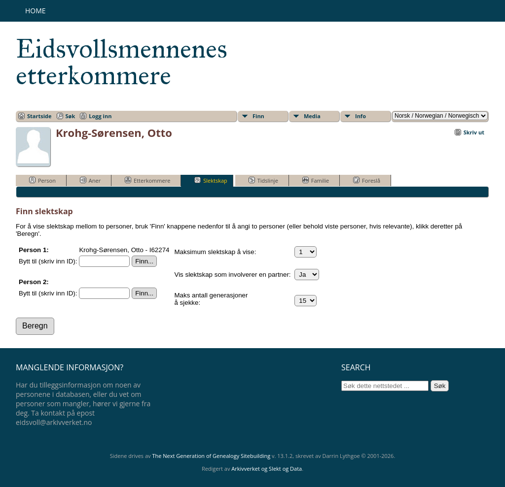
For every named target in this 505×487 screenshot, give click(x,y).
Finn (258, 116)
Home (35, 10)
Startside (39, 116)
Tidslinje (263, 180)
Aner (90, 180)
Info (360, 116)
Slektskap (210, 180)
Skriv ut (474, 132)
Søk (70, 116)
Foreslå (366, 180)
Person (42, 180)
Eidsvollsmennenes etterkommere (121, 62)
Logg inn (100, 116)
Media (312, 116)
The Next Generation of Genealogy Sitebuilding (211, 455)
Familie (315, 180)
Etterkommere (147, 180)
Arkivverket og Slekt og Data (266, 468)
